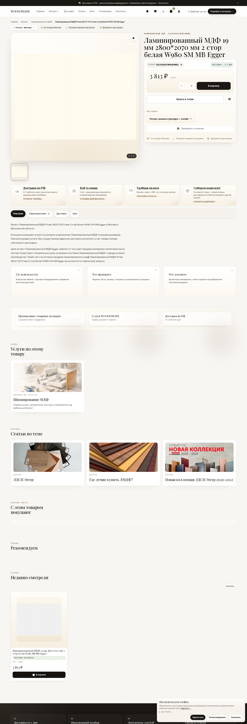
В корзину (213, 85)
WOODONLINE (20, 11)
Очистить (230, 586)
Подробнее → (185, 708)
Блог (92, 11)
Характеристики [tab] (40, 213)
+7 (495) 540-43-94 (197, 11)
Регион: (23, 27)
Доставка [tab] (61, 213)
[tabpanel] (123, 258)
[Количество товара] (187, 86)
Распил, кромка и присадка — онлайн (171, 118)
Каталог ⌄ (54, 11)
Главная (40, 11)
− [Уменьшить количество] (181, 86)
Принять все (197, 717)
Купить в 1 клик (185, 99)
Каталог (24, 22)
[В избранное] (229, 99)
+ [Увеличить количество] (191, 86)
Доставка (69, 11)
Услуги (81, 11)
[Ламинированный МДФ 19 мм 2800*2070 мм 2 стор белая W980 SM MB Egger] (39, 652)
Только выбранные (217, 717)
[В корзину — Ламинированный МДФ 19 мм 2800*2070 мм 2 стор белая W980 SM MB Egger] (39, 675)
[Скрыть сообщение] (238, 3)
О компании (105, 11)
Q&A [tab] (74, 213)
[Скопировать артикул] (181, 65)
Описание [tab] (18, 213)
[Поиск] (147, 11)
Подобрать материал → (222, 11)
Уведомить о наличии (190, 128)
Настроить (166, 712)
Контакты (121, 11)
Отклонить (236, 717)
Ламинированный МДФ (41, 22)
